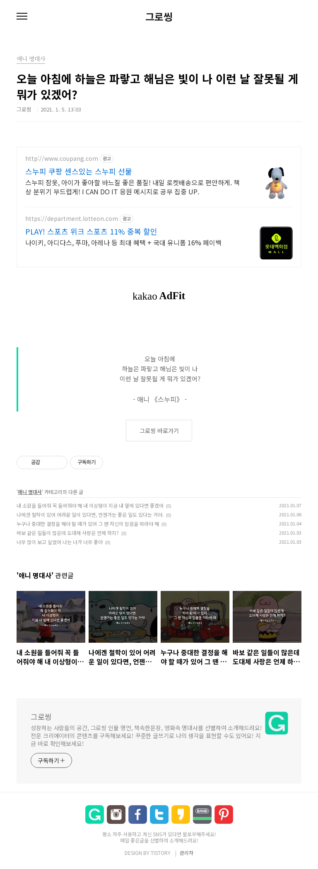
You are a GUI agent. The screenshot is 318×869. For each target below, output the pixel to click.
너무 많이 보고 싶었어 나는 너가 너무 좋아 (60, 541)
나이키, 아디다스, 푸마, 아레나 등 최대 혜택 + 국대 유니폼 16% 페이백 (123, 242)
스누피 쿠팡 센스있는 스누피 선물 (78, 171)
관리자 (186, 852)
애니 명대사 (30, 491)
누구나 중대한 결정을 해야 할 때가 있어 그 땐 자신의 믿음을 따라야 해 (88, 523)
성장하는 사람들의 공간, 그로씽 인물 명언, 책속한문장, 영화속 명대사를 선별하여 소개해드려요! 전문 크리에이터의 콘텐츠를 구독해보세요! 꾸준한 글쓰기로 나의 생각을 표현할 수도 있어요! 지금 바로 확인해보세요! (146, 736)
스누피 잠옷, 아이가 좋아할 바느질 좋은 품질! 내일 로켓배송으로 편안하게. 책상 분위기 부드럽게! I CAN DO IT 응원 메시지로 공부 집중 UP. (132, 186)
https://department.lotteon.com (71, 218)
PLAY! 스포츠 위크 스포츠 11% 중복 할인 (91, 231)
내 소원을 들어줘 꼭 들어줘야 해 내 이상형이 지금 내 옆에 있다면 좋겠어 (90, 505)
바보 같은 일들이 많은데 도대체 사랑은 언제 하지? (68, 532)
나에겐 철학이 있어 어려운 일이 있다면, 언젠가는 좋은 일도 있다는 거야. (90, 514)
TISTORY (161, 852)
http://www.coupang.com (61, 158)
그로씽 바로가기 (159, 430)
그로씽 (159, 17)
